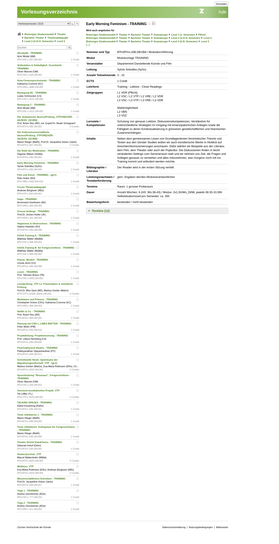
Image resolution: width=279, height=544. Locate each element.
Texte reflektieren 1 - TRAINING (35, 414)
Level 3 (205, 41)
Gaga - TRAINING (27, 199)
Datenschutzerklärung (173, 527)
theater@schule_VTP (29, 454)
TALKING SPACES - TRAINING (35, 402)
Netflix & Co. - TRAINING (31, 311)
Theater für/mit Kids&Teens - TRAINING (40, 442)
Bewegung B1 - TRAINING (32, 92)
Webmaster (222, 527)
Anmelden (221, 4)
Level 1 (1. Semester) (183, 34)
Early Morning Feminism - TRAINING (38, 163)
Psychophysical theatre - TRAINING (37, 347)
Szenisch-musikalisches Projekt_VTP (38, 390)
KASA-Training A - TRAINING (34, 235)
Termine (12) (101, 211)
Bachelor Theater (34, 37)
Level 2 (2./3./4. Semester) (39, 41)
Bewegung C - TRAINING (31, 104)
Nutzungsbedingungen (201, 527)
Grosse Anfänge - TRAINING (33, 211)
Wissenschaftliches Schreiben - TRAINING (41, 478)
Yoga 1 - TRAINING (28, 490)
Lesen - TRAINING (28, 272)
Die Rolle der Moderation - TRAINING (38, 150)
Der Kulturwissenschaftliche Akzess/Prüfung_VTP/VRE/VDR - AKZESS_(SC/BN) (35, 135)
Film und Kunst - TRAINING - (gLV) (37, 175)
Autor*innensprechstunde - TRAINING (39, 80)
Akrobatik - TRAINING (30, 53)
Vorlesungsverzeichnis (49, 12)
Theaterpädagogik (57, 37)
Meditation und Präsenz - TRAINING (37, 299)
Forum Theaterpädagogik (32, 187)
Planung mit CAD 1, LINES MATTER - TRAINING (44, 323)
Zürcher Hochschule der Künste (34, 527)
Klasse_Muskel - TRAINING (33, 259)
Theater (61, 34)
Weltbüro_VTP (25, 466)
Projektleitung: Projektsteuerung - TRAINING (43, 335)
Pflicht (202, 34)
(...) (88, 44)
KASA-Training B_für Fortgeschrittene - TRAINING (46, 247)
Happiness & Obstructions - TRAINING (39, 223)
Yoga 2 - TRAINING (28, 502)
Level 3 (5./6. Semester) (184, 41)
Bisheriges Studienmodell (39, 34)
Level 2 (61, 41)
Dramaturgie (161, 34)
